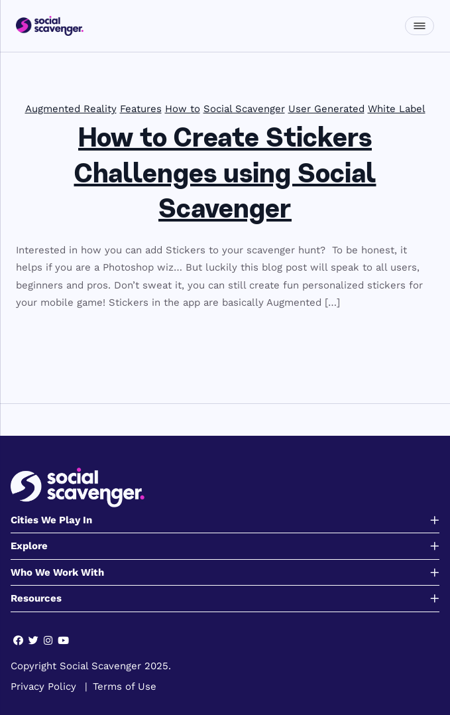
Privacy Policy (43, 686)
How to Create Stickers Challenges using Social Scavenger (225, 175)
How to (182, 109)
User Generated (326, 109)
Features (141, 109)
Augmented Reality (71, 109)
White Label (396, 109)
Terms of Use (124, 686)
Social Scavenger (244, 109)
